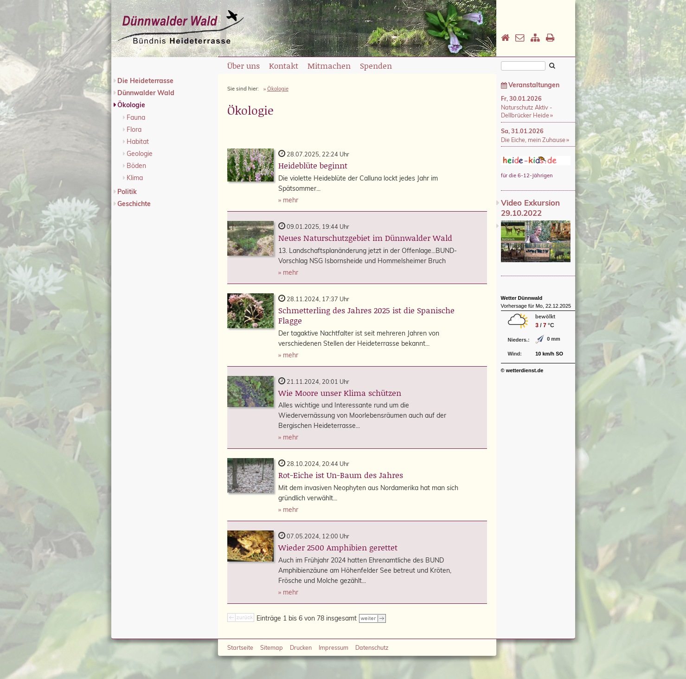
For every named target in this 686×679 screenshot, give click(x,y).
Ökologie (131, 105)
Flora (134, 129)
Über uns (243, 65)
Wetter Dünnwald (522, 298)
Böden (136, 166)
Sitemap (271, 647)
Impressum (333, 647)
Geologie (140, 153)
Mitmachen (329, 65)
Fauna (136, 117)
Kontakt (283, 65)
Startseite (240, 647)
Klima (135, 178)
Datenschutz (372, 647)
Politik (127, 192)
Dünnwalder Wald (145, 93)
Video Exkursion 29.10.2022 (530, 208)
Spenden (376, 65)
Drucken (301, 647)
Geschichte (134, 204)
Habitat (138, 141)
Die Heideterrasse (145, 81)
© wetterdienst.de (522, 370)
